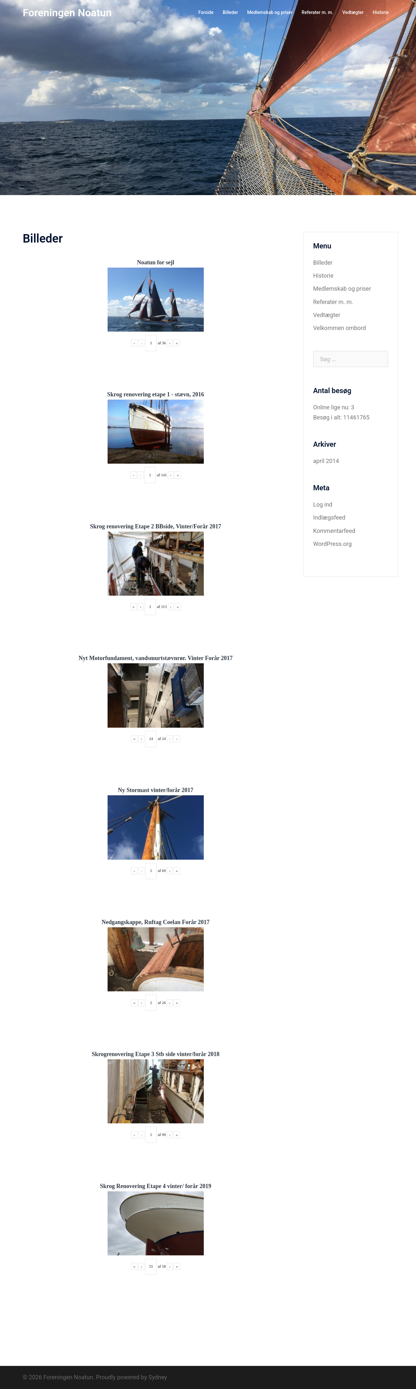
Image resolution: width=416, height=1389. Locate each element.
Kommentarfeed (334, 530)
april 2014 (326, 460)
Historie (381, 12)
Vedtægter (353, 12)
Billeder (230, 12)
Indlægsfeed (329, 517)
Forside (206, 12)
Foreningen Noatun (67, 13)
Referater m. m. (317, 12)
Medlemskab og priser (269, 12)
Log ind (322, 504)
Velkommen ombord (339, 327)
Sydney (158, 1377)
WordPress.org (332, 543)
